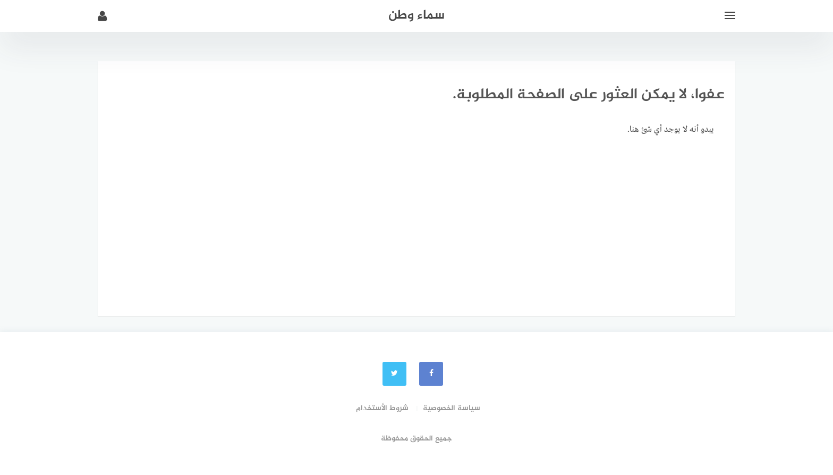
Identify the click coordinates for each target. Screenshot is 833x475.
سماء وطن (416, 15)
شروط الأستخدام (382, 408)
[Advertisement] (416, 225)
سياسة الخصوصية (451, 408)
